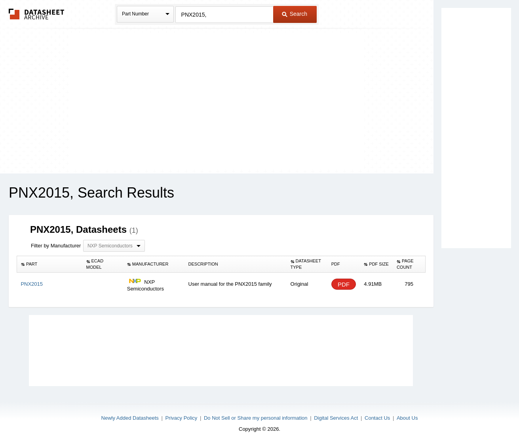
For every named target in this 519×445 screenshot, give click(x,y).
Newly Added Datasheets (130, 418)
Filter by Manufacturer (56, 246)
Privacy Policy (181, 418)
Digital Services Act (336, 418)
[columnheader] (49, 264)
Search (294, 14)
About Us (407, 418)
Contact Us (377, 418)
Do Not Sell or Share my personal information (256, 418)
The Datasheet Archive (37, 14)
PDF (344, 284)
